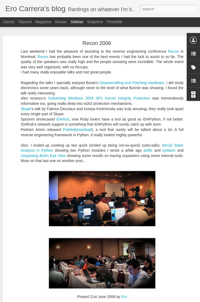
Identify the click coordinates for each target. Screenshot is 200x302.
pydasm (169, 137)
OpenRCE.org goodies (29, 296)
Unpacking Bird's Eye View (43, 142)
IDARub (62, 105)
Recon (173, 38)
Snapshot (95, 22)
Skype (26, 95)
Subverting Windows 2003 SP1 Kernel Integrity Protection (100, 84)
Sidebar (77, 22)
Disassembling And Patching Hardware (131, 69)
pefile (148, 137)
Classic (9, 22)
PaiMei (68, 116)
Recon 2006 (96, 29)
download (83, 116)
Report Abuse (132, 299)
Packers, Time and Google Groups (37, 284)
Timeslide (114, 22)
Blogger (117, 299)
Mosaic (61, 22)
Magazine (43, 22)
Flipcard (25, 22)
